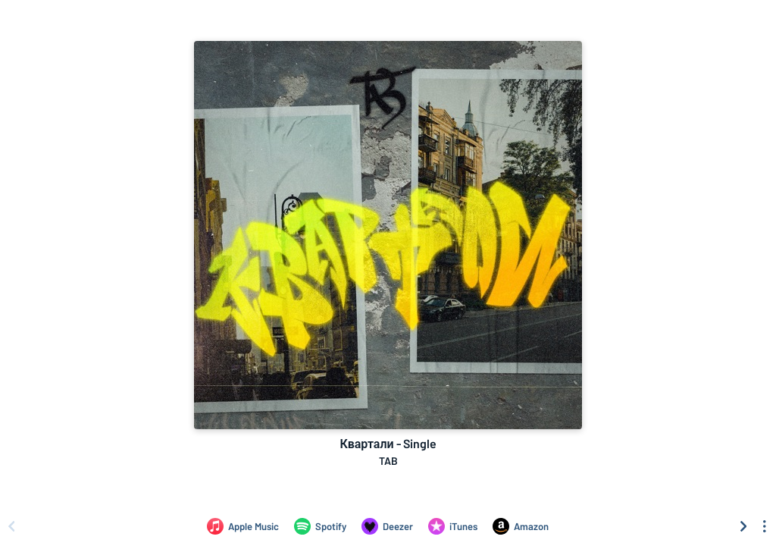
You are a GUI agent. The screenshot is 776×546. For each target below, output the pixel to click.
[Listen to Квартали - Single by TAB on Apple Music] (243, 526)
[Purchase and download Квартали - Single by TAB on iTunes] (452, 526)
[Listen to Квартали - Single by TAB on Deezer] (387, 526)
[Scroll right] (743, 526)
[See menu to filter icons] (764, 526)
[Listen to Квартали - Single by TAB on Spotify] (320, 526)
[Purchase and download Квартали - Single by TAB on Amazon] (521, 526)
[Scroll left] (11, 526)
